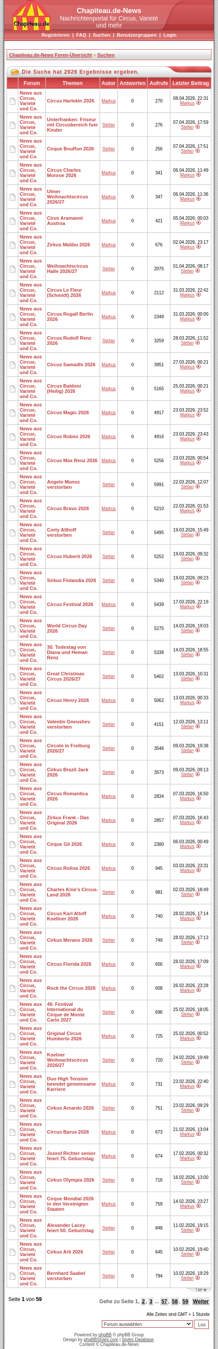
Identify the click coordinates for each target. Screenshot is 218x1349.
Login (169, 34)
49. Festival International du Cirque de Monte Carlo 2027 (66, 1012)
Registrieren (55, 34)
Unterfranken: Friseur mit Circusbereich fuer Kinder (72, 125)
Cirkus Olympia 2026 (70, 1179)
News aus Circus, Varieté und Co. (31, 100)
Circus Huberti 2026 (69, 556)
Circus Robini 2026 (68, 436)
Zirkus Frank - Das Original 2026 (68, 820)
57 (164, 1301)
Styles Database (138, 1339)
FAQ (81, 34)
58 (174, 1301)
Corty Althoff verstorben (61, 532)
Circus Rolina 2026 (68, 868)
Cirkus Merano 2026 (70, 940)
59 (185, 1301)
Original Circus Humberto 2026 (64, 1036)
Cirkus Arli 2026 (65, 1251)
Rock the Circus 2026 (71, 988)
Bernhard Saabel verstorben (66, 1276)
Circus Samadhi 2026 (71, 364)
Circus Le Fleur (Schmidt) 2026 (64, 292)
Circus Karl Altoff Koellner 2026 (67, 916)
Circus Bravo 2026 (68, 508)
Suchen (102, 34)
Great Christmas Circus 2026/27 (66, 676)
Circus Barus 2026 (68, 1131)
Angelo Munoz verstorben (63, 484)
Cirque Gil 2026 (64, 844)
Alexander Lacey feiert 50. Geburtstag (70, 1228)
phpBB (105, 1334)
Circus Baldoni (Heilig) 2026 (64, 388)
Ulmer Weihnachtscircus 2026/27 (67, 196)
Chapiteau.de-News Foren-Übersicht (50, 55)
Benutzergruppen (137, 34)
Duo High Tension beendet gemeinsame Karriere (71, 1084)
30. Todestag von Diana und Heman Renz (67, 652)
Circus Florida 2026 (69, 964)
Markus (108, 101)
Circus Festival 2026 (70, 604)
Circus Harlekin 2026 (70, 100)
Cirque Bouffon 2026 (70, 148)
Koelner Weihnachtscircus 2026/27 (67, 1060)
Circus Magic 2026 (68, 412)
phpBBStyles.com (101, 1339)
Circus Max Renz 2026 (72, 460)
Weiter (201, 1301)
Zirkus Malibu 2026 (68, 244)
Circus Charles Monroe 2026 (64, 172)
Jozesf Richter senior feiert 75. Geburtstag (71, 1156)
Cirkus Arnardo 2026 (70, 1108)
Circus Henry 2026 (68, 700)
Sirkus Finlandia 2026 (72, 580)
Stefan (108, 125)
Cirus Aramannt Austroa (65, 220)
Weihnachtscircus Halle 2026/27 (67, 268)
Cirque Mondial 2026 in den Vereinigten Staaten (70, 1204)
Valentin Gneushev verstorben (68, 724)
